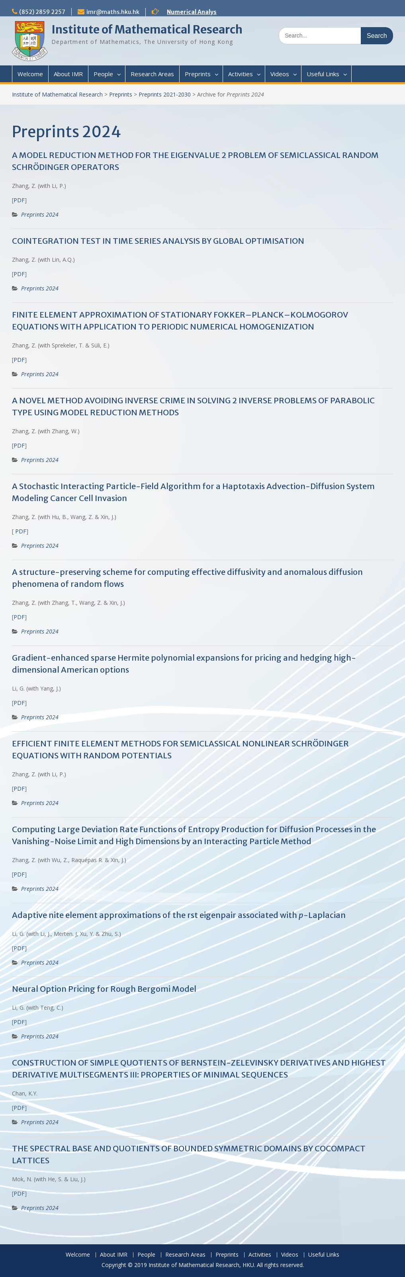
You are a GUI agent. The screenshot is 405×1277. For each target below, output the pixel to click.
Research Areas (152, 74)
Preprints (198, 74)
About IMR (68, 74)
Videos (279, 74)
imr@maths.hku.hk (112, 12)
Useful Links (323, 74)
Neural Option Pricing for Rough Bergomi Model (104, 989)
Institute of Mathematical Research (147, 29)
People (103, 74)
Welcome (30, 74)
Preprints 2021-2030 (165, 94)
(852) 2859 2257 (42, 12)
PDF (19, 200)
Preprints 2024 (40, 214)
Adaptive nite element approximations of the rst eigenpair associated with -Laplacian (179, 915)
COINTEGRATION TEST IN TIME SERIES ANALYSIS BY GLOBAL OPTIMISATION (158, 241)
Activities (240, 74)
